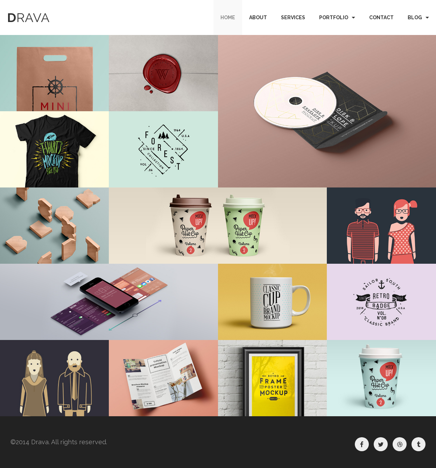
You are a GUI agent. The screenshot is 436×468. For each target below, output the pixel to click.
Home (227, 17)
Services (293, 17)
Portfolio (333, 17)
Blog (415, 17)
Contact (381, 17)
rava (28, 17)
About (258, 17)
